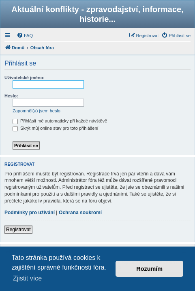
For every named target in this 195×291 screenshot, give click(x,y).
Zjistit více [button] (27, 278)
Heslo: (11, 95)
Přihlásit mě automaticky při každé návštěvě (60, 120)
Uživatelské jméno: (24, 77)
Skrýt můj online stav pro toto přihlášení (56, 128)
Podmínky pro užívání (29, 212)
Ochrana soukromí (80, 212)
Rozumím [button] (149, 269)
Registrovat (18, 229)
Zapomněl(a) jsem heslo (36, 110)
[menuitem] (25, 35)
